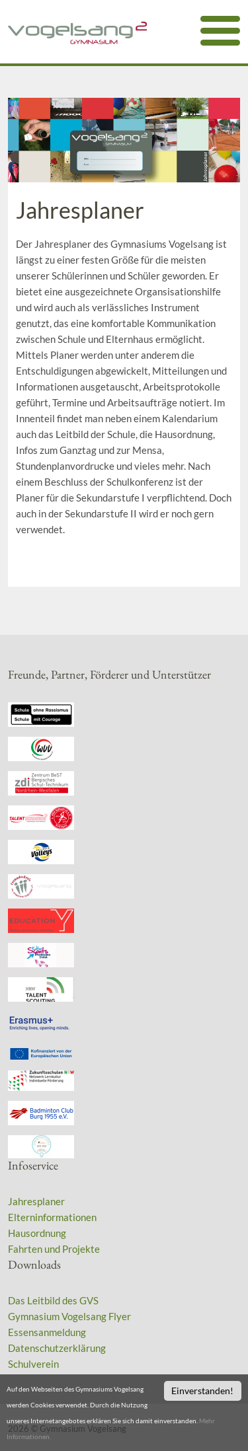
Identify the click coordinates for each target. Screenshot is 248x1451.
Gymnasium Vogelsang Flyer (69, 1316)
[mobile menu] (220, 31)
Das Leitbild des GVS (53, 1300)
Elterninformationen (52, 1217)
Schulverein (33, 1364)
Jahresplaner (36, 1201)
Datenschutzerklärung (57, 1348)
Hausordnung (37, 1233)
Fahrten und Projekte (54, 1249)
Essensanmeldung (47, 1332)
